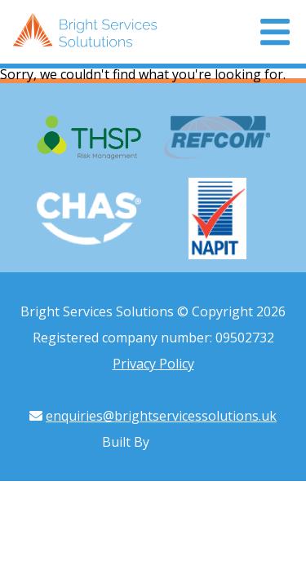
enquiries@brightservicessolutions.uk (161, 416)
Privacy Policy (153, 364)
